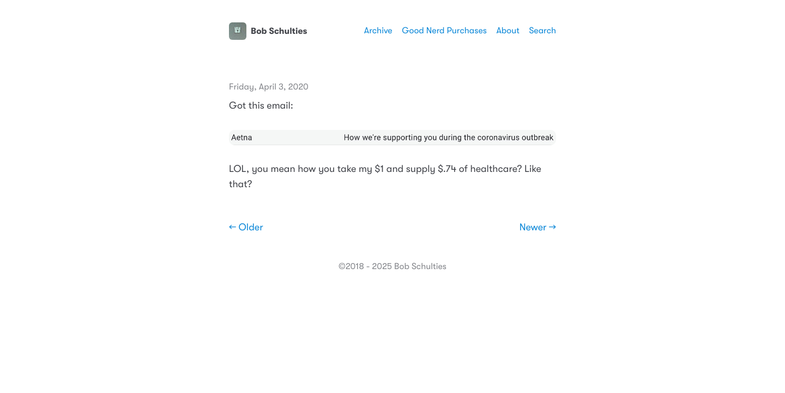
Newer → (538, 227)
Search (542, 30)
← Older (246, 227)
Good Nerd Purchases (444, 30)
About (507, 30)
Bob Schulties (268, 31)
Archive (378, 30)
